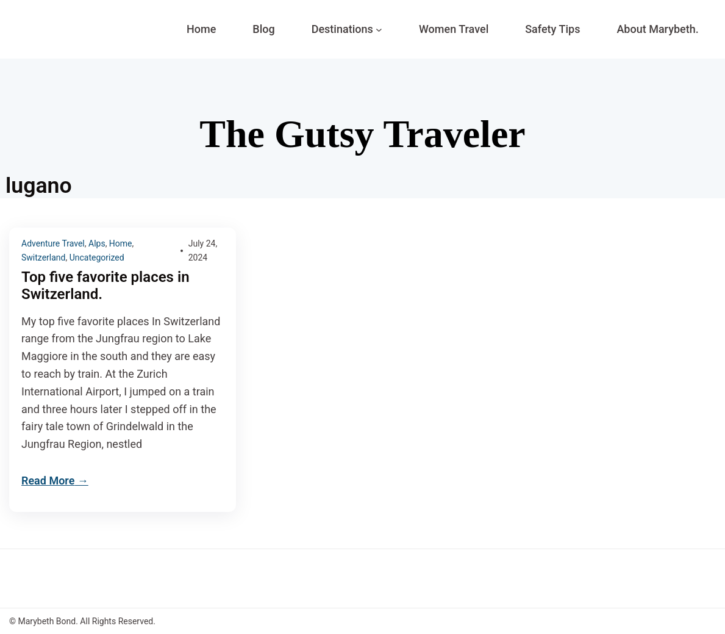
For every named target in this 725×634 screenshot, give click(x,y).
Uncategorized (97, 257)
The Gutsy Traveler (362, 134)
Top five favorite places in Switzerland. (105, 286)
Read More (47, 480)
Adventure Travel (53, 243)
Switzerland (43, 257)
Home (120, 243)
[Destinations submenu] (379, 29)
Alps (96, 243)
